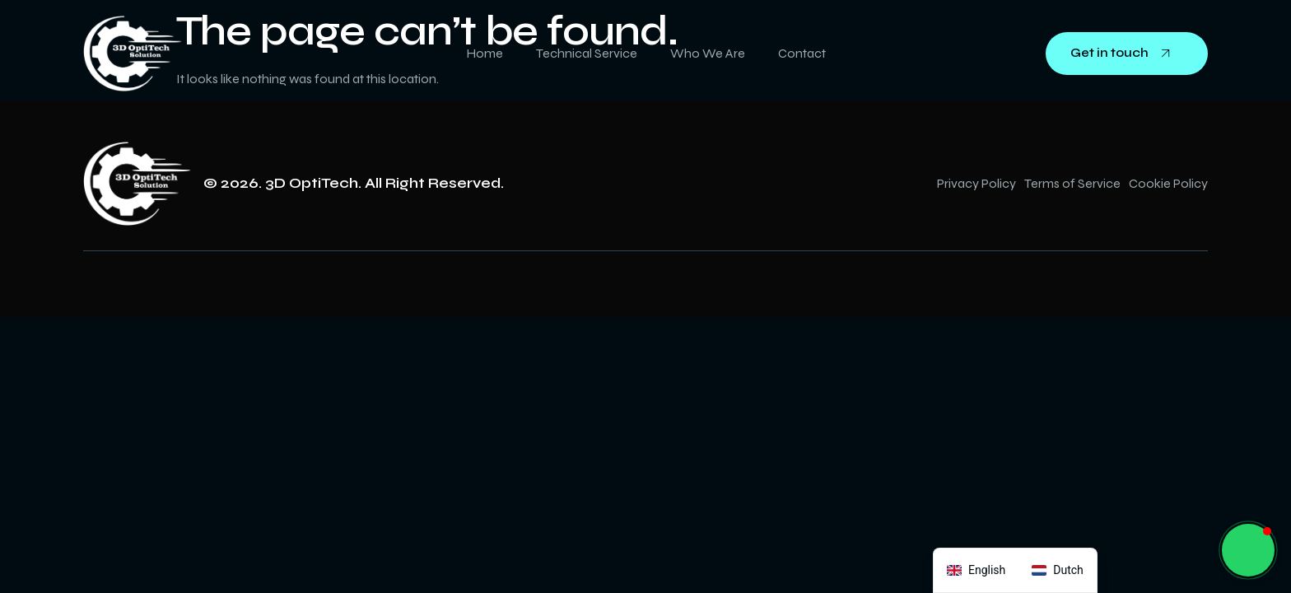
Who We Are (707, 53)
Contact (802, 53)
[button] (1248, 550)
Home (484, 53)
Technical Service (586, 53)
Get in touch (1126, 53)
